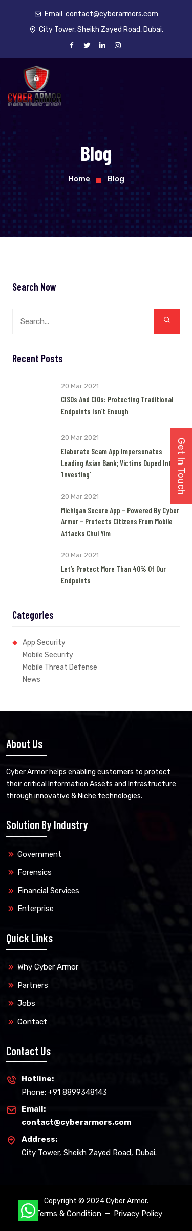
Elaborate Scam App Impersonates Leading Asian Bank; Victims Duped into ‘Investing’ (118, 463)
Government (39, 854)
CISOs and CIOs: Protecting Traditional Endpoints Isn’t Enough (117, 405)
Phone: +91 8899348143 (64, 1085)
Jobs (26, 1003)
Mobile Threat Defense (60, 667)
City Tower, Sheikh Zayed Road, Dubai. (89, 1145)
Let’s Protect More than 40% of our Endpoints (113, 574)
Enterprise (35, 908)
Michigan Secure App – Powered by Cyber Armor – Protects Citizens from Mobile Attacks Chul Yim (120, 522)
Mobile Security (48, 655)
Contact (32, 1021)
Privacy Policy (138, 1213)
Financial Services (48, 890)
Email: (96, 14)
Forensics (34, 872)
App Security (44, 642)
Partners (32, 985)
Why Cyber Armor (47, 967)
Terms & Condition (68, 1213)
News (31, 679)
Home (79, 179)
